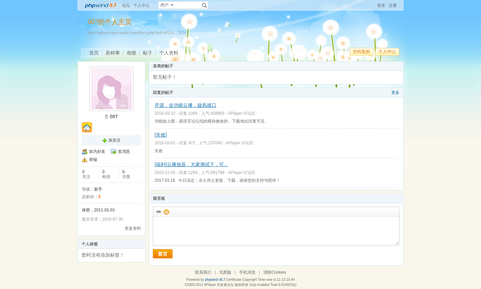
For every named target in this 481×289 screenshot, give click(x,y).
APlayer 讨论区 (241, 113)
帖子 (148, 52)
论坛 (126, 5)
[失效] (161, 135)
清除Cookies (274, 272)
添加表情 (166, 211)
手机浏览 (247, 272)
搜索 (204, 5)
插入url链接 (158, 211)
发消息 (124, 151)
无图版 (225, 272)
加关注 (114, 140)
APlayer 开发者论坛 (219, 285)
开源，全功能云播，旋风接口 (185, 105)
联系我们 (203, 272)
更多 (395, 92)
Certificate (233, 280)
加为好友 (97, 151)
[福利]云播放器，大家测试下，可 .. (191, 164)
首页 (94, 52)
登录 (381, 5)
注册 (393, 5)
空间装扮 (361, 51)
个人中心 (141, 5)
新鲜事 (113, 52)
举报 (93, 159)
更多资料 (133, 228)
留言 (162, 254)
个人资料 (168, 52)
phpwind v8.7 (215, 280)
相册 (131, 52)
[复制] (182, 32)
